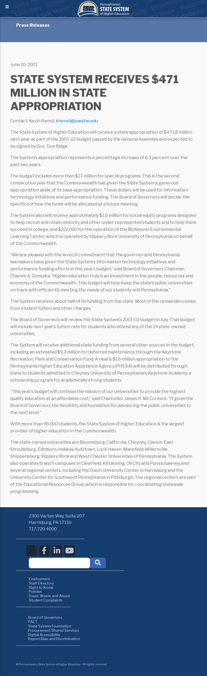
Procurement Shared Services (53, 630)
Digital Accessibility (44, 635)
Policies (35, 591)
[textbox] (59, 563)
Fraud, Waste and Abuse (49, 596)
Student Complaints (46, 600)
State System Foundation (49, 626)
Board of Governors (45, 617)
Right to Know (41, 587)
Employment (39, 579)
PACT (32, 622)
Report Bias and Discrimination (54, 639)
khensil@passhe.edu (77, 120)
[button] (98, 563)
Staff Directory (41, 583)
